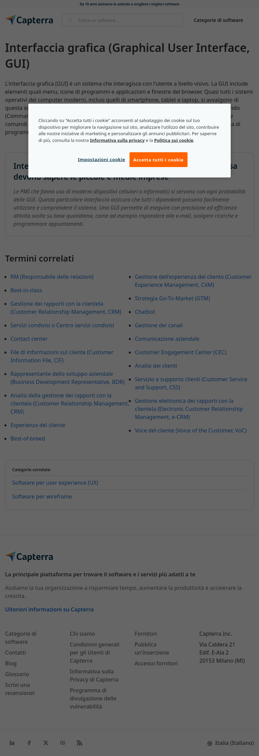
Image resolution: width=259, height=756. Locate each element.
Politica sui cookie (173, 140)
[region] (129, 140)
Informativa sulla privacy (117, 140)
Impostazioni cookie (101, 159)
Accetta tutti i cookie (158, 159)
